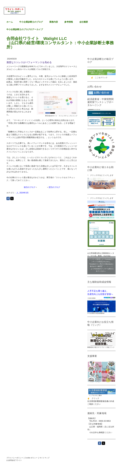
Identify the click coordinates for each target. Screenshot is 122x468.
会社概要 (83, 22)
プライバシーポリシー (14, 458)
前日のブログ (29, 187)
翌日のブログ (54, 187)
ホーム (9, 22)
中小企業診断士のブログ (31, 22)
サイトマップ (44, 458)
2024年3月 (24, 193)
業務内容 (53, 22)
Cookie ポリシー (31, 458)
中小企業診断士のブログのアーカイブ (24, 29)
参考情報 (68, 22)
